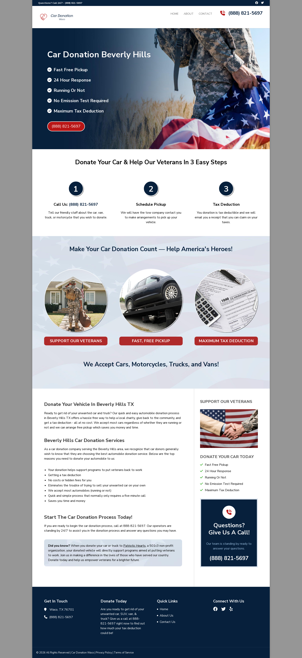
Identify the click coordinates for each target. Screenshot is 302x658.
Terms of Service (124, 652)
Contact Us (167, 622)
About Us (166, 615)
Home (175, 14)
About (189, 14)
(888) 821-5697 (73, 3)
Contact (205, 14)
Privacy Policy (104, 652)
